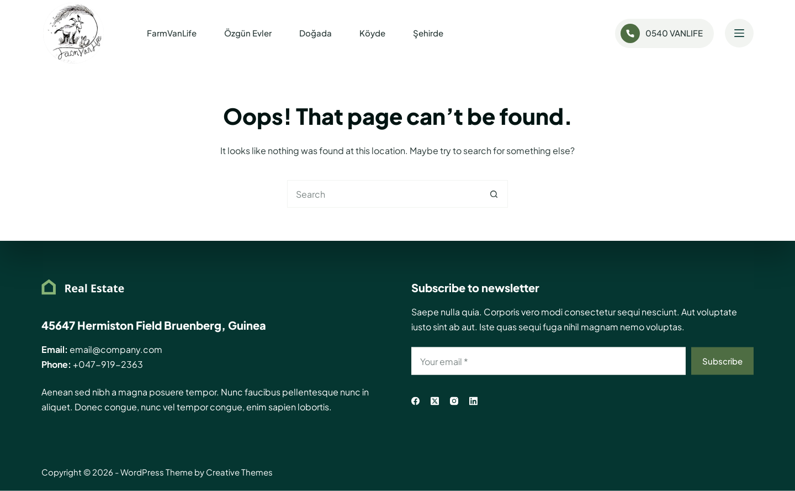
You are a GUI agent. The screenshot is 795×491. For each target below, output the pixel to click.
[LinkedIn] (473, 401)
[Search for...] (383, 194)
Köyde (372, 33)
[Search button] (494, 194)
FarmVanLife (172, 33)
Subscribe (722, 360)
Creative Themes (239, 472)
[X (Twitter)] (435, 401)
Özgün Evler (248, 33)
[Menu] (739, 33)
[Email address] (548, 361)
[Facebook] (415, 401)
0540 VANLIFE (662, 33)
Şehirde (428, 33)
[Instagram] (454, 401)
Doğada (315, 33)
